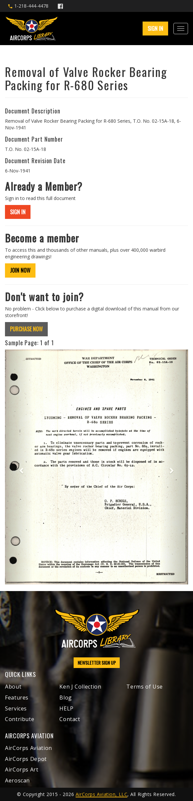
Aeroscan (17, 780)
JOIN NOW (20, 270)
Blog (65, 697)
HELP (66, 708)
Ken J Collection (80, 686)
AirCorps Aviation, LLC (101, 794)
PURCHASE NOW (26, 329)
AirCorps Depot (26, 759)
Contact (69, 719)
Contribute (19, 719)
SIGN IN (155, 29)
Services (16, 708)
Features (17, 697)
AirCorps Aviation (28, 748)
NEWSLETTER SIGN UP (97, 662)
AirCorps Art (21, 769)
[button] (18, 467)
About (13, 686)
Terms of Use (144, 686)
